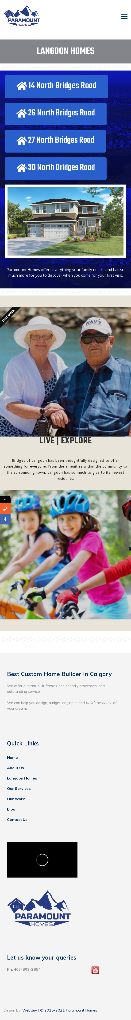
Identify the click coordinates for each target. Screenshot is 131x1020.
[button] (56, 86)
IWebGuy (29, 1010)
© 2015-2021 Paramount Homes (68, 1010)
